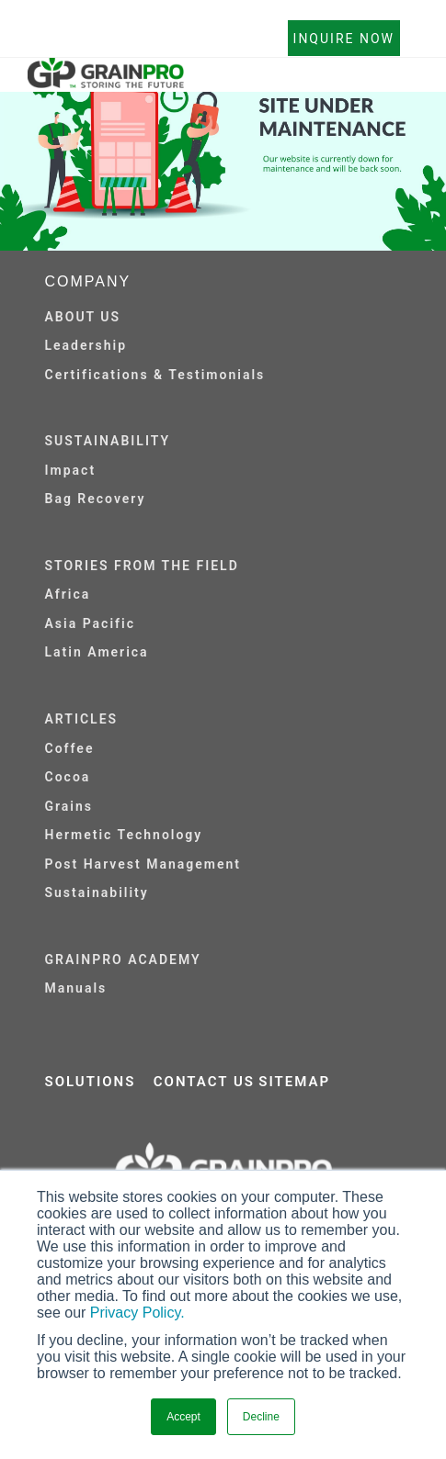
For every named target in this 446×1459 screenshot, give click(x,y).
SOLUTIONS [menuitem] (90, 1081)
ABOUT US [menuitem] (83, 316)
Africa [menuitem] (68, 594)
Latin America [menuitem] (97, 652)
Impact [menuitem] (71, 470)
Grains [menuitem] (69, 806)
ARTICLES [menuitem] (82, 719)
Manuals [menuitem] (76, 988)
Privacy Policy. (137, 1312)
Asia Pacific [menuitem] (90, 623)
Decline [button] (261, 1416)
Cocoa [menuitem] (68, 776)
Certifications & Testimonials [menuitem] (155, 374)
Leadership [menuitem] (86, 345)
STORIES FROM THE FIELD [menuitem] (142, 565)
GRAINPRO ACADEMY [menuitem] (123, 959)
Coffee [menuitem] (70, 748)
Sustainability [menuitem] (97, 892)
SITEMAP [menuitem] (294, 1081)
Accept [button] (183, 1416)
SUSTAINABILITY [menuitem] (108, 440)
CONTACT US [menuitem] (204, 1081)
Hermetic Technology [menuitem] (124, 834)
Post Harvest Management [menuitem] (143, 864)
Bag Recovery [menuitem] (95, 498)
